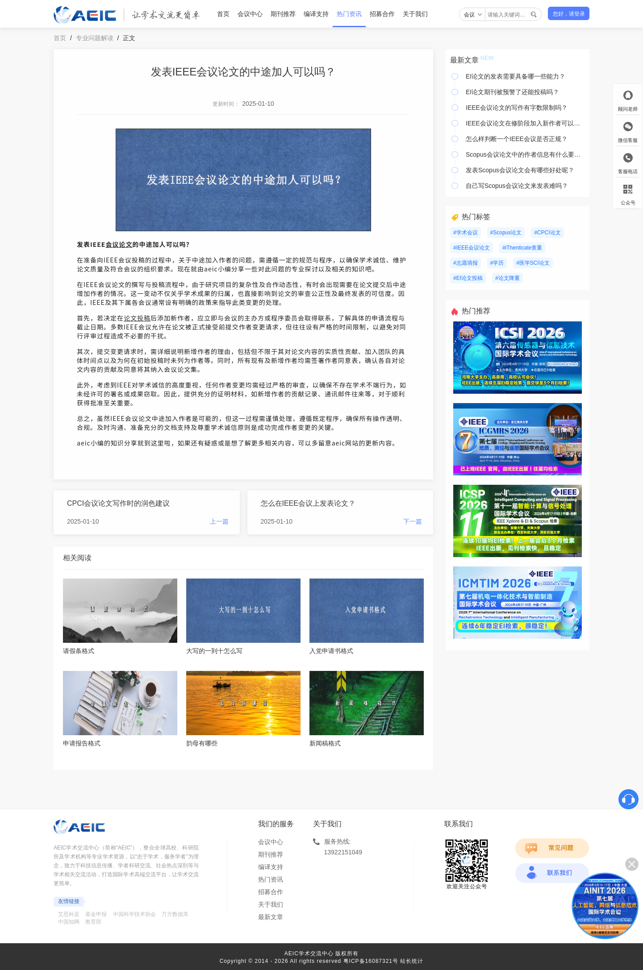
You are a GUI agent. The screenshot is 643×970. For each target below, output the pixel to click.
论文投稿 (137, 317)
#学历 (497, 263)
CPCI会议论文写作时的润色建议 (118, 503)
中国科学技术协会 (134, 914)
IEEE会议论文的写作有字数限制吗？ (517, 107)
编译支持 (316, 13)
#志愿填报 (465, 263)
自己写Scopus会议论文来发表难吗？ (517, 185)
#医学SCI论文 (533, 263)
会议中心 (250, 13)
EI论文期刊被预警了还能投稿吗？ (512, 91)
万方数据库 (175, 914)
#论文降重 (507, 278)
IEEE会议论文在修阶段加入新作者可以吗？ (525, 123)
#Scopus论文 (506, 232)
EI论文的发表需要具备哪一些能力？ (515, 76)
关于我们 (415, 13)
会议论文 (118, 244)
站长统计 (411, 961)
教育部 (93, 922)
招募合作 (382, 13)
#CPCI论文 (547, 232)
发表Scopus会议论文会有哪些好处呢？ (520, 170)
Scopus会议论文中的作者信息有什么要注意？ (525, 154)
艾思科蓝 (68, 914)
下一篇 (412, 521)
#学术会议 (465, 232)
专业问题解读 (94, 38)
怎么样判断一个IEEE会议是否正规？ (517, 138)
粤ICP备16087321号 (370, 961)
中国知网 (68, 922)
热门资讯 (349, 13)
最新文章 (270, 916)
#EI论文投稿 (468, 278)
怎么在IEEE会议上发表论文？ (308, 503)
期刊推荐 (283, 13)
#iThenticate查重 (522, 248)
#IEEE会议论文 (471, 248)
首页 (223, 13)
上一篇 (219, 521)
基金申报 (96, 914)
